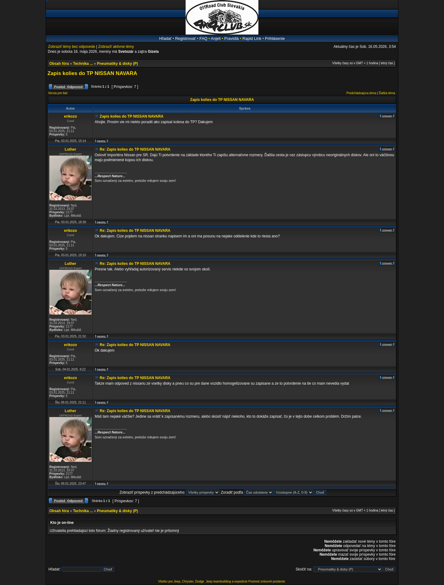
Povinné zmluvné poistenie (267, 581)
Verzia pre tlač (58, 93)
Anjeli (216, 38)
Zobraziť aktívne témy (116, 46)
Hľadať (165, 38)
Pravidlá (231, 38)
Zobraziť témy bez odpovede (71, 46)
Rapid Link (251, 38)
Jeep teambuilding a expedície (227, 581)
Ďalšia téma (387, 93)
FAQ (203, 38)
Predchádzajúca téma (361, 93)
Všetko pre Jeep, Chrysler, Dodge (181, 581)
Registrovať (185, 38)
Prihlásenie (275, 38)
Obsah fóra (59, 63)
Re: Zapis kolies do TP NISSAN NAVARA (135, 149)
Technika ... (83, 63)
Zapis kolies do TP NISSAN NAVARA (92, 73)
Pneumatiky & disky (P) (117, 63)
